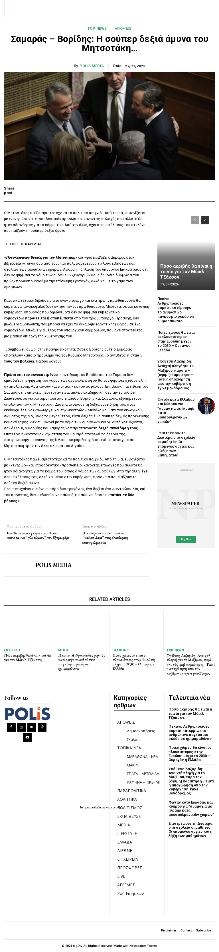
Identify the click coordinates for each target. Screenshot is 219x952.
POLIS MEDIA (92, 66)
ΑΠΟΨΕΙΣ (123, 28)
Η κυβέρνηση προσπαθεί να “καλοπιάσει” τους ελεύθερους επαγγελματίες (105, 538)
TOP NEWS (97, 28)
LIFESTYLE (12, 650)
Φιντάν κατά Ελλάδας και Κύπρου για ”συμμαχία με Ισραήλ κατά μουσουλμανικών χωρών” (191, 808)
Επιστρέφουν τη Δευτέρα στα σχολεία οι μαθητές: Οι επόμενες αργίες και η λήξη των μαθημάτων (176, 444)
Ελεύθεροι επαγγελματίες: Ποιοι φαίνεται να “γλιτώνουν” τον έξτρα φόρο (38, 535)
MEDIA (63, 650)
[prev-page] (195, 220)
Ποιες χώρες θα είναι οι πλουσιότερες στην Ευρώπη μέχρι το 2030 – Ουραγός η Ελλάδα (176, 341)
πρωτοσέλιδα (93, 807)
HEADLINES (121, 650)
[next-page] (205, 220)
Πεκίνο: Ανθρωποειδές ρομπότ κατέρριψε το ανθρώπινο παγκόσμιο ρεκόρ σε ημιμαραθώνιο (175, 310)
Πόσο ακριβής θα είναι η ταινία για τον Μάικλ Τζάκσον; (186, 271)
